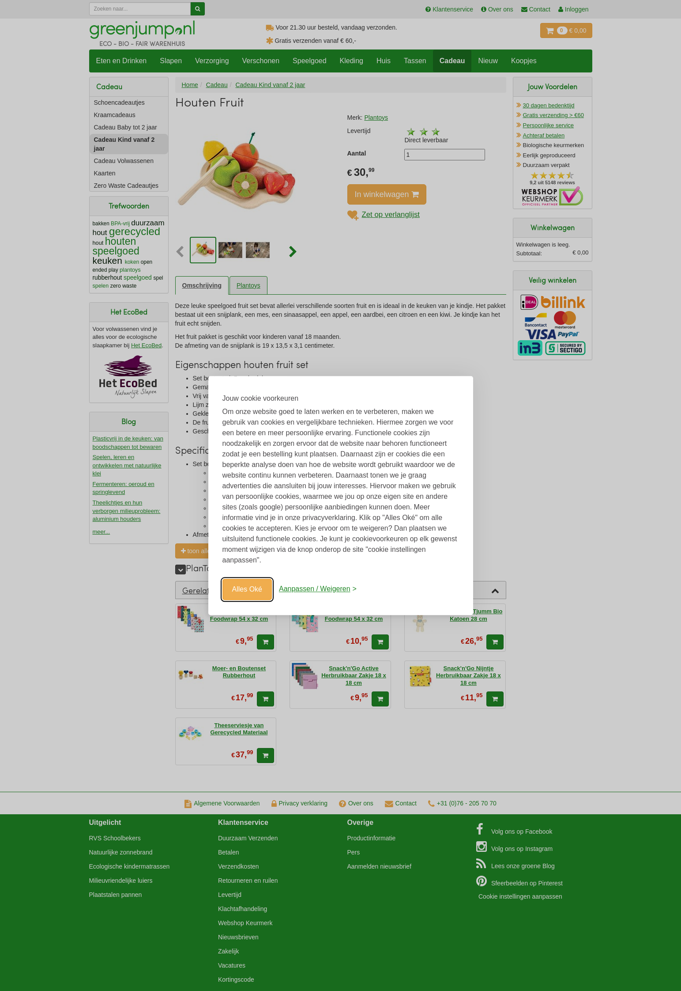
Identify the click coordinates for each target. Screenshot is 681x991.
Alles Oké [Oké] (247, 589)
